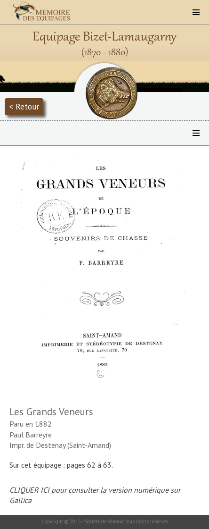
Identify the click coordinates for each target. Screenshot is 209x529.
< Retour (24, 106)
